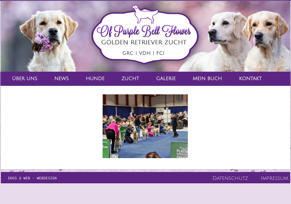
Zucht (130, 78)
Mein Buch (207, 78)
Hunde (95, 78)
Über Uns (24, 78)
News (61, 78)
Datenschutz (230, 178)
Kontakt (250, 78)
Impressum (274, 178)
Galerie (166, 78)
